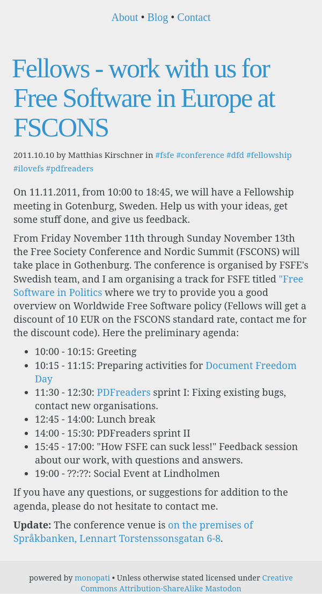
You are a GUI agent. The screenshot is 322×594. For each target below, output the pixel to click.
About (124, 17)
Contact (193, 17)
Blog (157, 17)
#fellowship (269, 154)
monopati (92, 578)
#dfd (235, 154)
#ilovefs (28, 168)
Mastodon (223, 588)
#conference (200, 154)
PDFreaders (124, 392)
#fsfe (164, 154)
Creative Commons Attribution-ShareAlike (186, 583)
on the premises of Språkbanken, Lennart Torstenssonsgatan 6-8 (133, 531)
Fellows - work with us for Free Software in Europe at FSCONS (143, 97)
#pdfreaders (70, 168)
